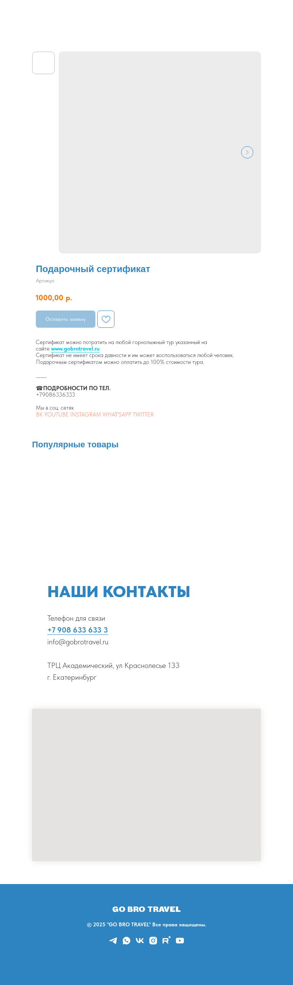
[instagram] (153, 943)
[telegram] (113, 943)
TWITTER (143, 414)
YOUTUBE (56, 414)
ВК (39, 414)
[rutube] (166, 943)
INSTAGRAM (85, 414)
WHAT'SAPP (117, 414)
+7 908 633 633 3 (77, 629)
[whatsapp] (126, 943)
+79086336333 (55, 394)
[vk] (140, 943)
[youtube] (180, 943)
